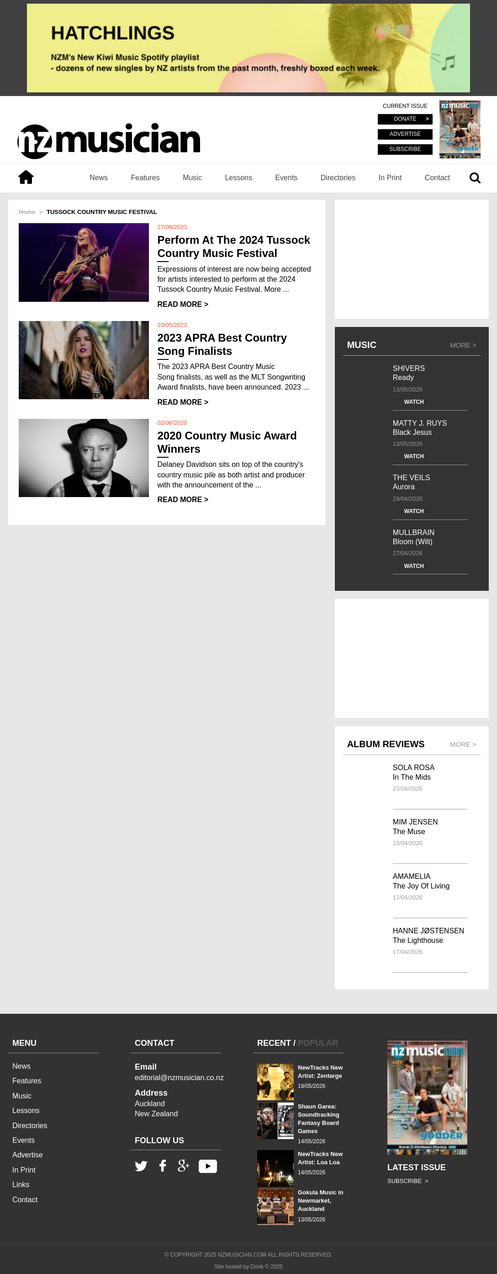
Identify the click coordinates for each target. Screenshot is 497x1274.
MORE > (463, 345)
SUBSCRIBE (405, 149)
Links (20, 1184)
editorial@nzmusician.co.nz (179, 1077)
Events (286, 178)
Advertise (27, 1155)
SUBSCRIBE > (407, 1181)
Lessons (238, 178)
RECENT (274, 1043)
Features (145, 178)
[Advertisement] (411, 259)
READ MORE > (182, 304)
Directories (338, 178)
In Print (390, 178)
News (99, 178)
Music (192, 178)
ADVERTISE (405, 134)
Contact (437, 178)
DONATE (405, 119)
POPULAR (318, 1043)
